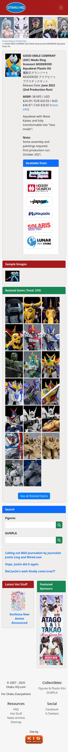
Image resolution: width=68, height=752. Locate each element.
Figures (10, 518)
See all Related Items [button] (34, 496)
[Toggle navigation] (61, 7)
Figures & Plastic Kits (17, 41)
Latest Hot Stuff (16, 584)
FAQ (16, 709)
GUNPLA (11, 533)
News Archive (16, 718)
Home (4, 41)
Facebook (52, 709)
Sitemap (16, 722)
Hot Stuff (16, 714)
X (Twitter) (52, 714)
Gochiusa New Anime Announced (19, 618)
